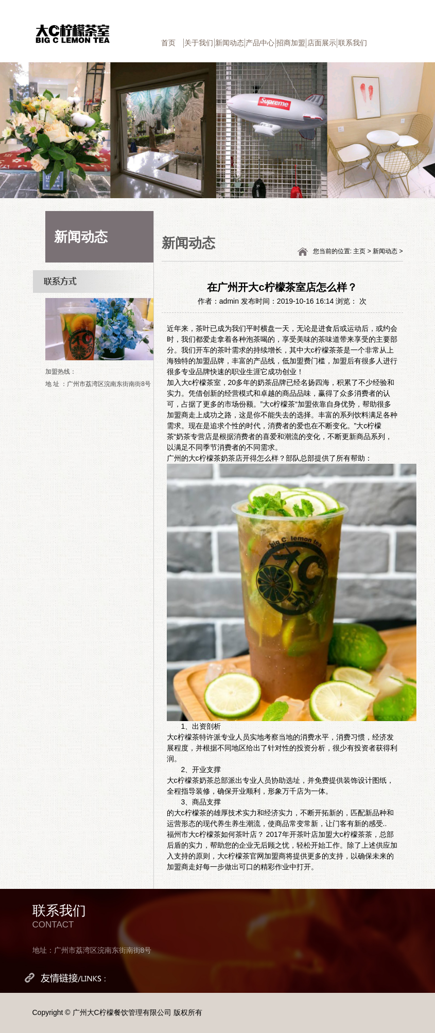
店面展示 (321, 43)
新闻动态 (229, 43)
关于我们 (198, 43)
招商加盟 (290, 43)
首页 (168, 43)
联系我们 (352, 43)
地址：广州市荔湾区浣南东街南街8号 (92, 950)
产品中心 (260, 43)
